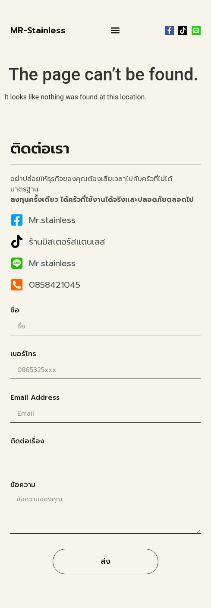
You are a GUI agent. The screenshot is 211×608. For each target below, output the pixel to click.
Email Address (35, 398)
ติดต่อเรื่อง (27, 442)
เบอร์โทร (23, 354)
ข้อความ (22, 485)
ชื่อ (14, 311)
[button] (115, 30)
